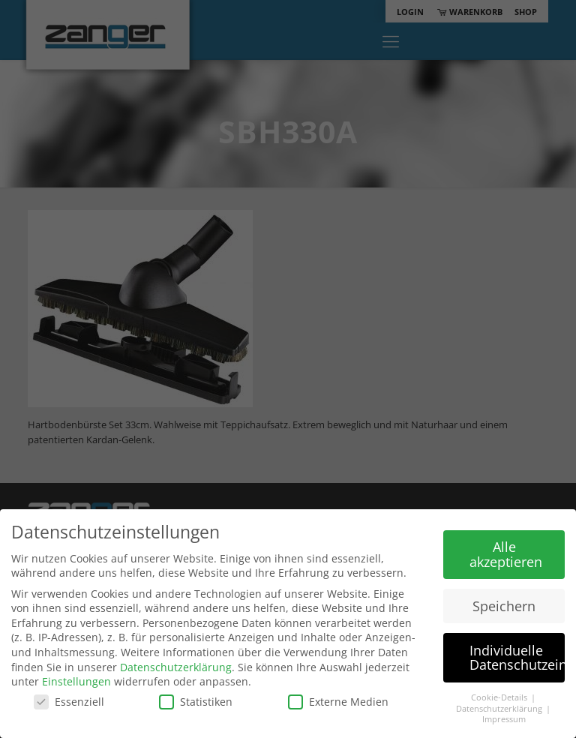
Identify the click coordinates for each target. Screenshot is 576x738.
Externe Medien (338, 701)
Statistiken (195, 701)
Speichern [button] (504, 606)
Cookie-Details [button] (500, 697)
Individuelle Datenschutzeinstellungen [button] (517, 657)
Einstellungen (76, 681)
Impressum (504, 719)
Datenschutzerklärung (176, 667)
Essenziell (69, 701)
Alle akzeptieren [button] (506, 554)
